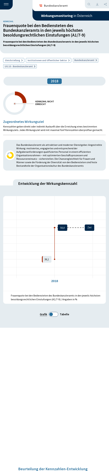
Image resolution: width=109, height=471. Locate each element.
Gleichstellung (14, 60)
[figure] (54, 243)
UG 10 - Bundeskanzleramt (20, 66)
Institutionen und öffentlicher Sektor (48, 60)
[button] (6, 5)
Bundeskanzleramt (85, 60)
